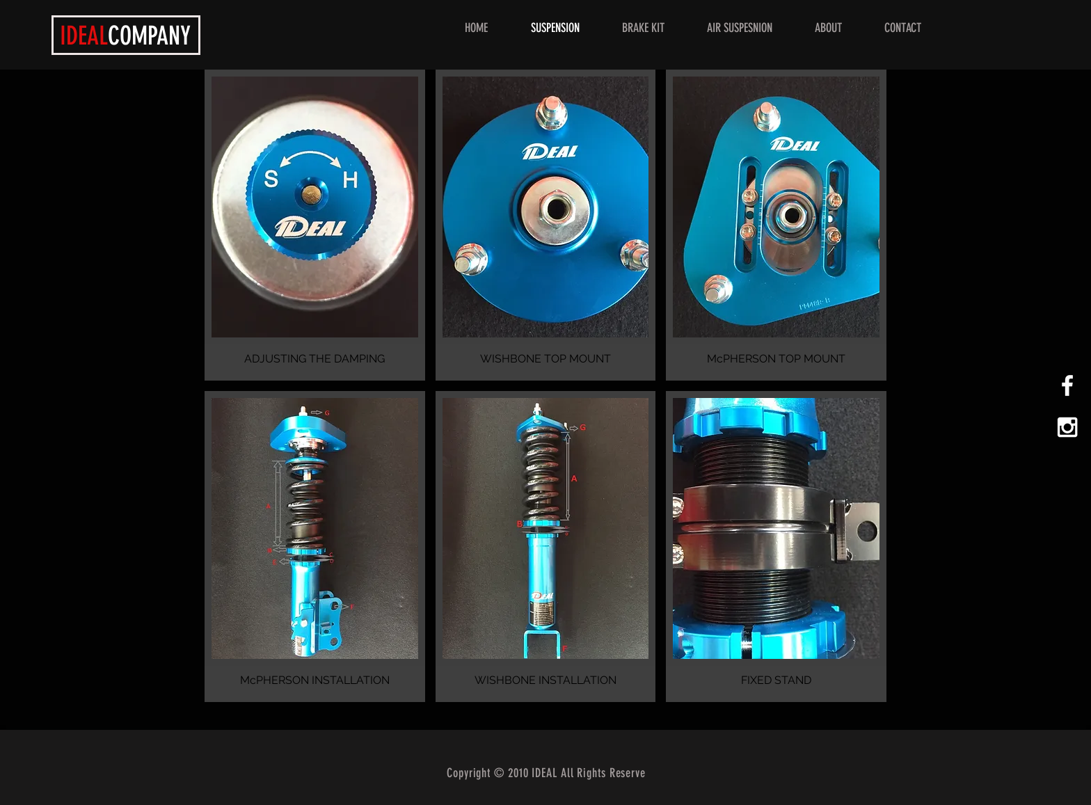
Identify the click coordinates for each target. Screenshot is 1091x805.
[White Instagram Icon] (1067, 427)
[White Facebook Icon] (1067, 385)
